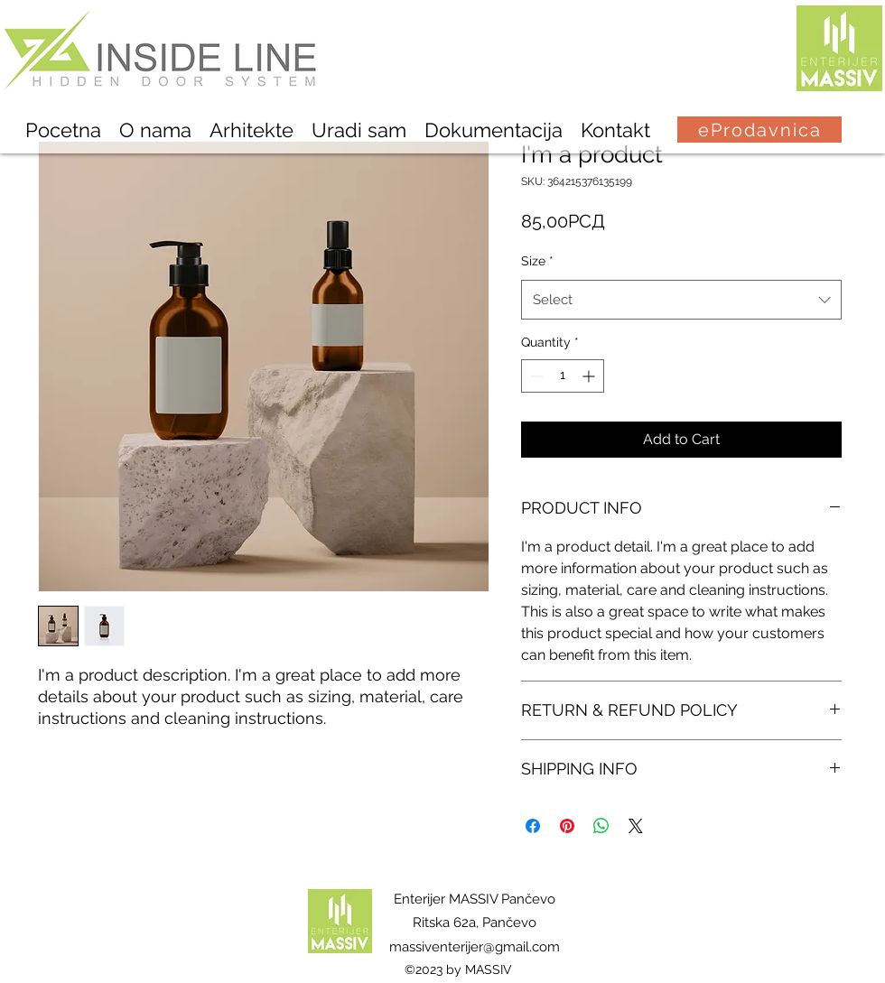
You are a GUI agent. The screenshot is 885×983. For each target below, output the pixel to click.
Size (537, 261)
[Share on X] (636, 826)
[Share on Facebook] (533, 826)
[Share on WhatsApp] (601, 826)
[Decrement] (535, 376)
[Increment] (590, 376)
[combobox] (681, 300)
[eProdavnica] (759, 130)
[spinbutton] (562, 376)
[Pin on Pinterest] (567, 826)
